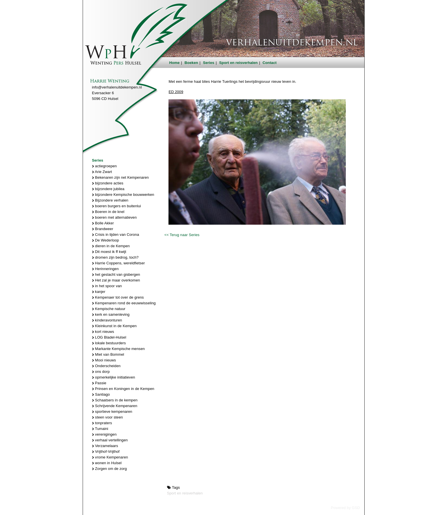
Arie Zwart (102, 172)
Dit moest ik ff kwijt (109, 252)
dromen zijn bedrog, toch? (115, 257)
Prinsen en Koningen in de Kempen (123, 389)
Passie (99, 383)
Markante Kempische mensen (118, 349)
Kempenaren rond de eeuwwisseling (124, 303)
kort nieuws (103, 331)
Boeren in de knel (108, 212)
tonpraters (102, 423)
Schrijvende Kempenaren (114, 406)
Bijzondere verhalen (110, 200)
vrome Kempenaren (110, 457)
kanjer (98, 291)
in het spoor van (107, 286)
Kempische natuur (108, 309)
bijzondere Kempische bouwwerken (123, 194)
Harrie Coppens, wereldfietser (118, 263)
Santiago (101, 394)
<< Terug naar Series (181, 235)
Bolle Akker (103, 223)
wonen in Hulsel (107, 463)
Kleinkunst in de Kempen (114, 326)
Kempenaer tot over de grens (118, 297)
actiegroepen (104, 166)
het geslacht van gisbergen (116, 274)
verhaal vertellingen (110, 440)
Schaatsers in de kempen (115, 400)
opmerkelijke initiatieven (113, 377)
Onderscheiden (106, 366)
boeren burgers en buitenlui (116, 206)
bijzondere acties (107, 183)
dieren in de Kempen (111, 246)
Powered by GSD (345, 508)
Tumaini (100, 429)
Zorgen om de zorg (109, 468)
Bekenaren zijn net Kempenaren (120, 177)
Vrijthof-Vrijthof (106, 451)
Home (174, 63)
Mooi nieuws (104, 360)
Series (208, 63)
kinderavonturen (107, 320)
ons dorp (101, 371)
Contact (270, 63)
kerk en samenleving (111, 314)
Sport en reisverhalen (238, 63)
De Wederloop (105, 240)
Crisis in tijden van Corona (115, 234)
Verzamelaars (105, 446)
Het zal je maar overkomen (116, 280)
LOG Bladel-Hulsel (109, 337)
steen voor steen (107, 417)
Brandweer (102, 229)
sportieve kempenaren (112, 411)
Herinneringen (105, 269)
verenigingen (104, 434)
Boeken (191, 63)
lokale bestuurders (109, 343)
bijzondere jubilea (108, 189)
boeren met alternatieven (114, 217)
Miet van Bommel (108, 354)
